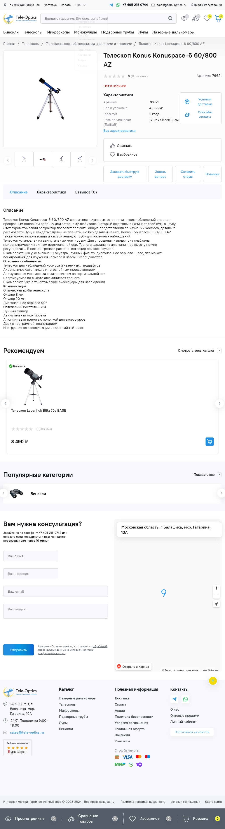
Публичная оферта (130, 729)
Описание (19, 192)
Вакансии (122, 735)
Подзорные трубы (117, 32)
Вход (196, 5)
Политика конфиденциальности (143, 802)
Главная (9, 44)
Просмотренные (30, 818)
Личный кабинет (183, 722)
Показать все (208, 474)
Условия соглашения (131, 723)
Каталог (66, 689)
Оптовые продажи (184, 715)
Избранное (150, 818)
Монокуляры (85, 32)
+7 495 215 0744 (50, 533)
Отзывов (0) (86, 192)
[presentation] (36, 632)
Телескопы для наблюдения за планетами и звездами (89, 44)
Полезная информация (136, 689)
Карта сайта (213, 802)
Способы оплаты (205, 114)
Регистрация (213, 5)
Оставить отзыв (188, 174)
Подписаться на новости (192, 732)
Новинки (212, 174)
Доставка (49, 5)
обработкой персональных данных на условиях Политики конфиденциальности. (72, 650)
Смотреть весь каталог (200, 350)
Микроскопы (58, 32)
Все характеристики (119, 130)
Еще (75, 5)
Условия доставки (205, 101)
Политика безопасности (134, 717)
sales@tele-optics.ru (171, 5)
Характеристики (51, 192)
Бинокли (11, 32)
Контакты (122, 741)
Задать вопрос (160, 174)
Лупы (143, 32)
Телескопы (32, 32)
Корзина (200, 818)
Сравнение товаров (88, 818)
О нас (36, 5)
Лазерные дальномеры (173, 32)
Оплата (64, 5)
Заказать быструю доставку (124, 174)
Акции (120, 710)
